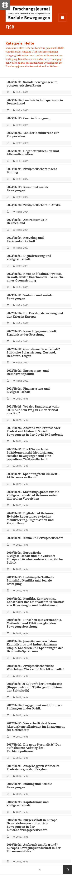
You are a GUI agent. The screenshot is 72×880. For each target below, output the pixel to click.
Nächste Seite (67, 869)
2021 (18, 398)
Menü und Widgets (62, 21)
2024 (25, 179)
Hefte (19, 92)
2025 (25, 110)
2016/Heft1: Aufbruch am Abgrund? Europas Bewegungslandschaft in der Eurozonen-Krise (34, 848)
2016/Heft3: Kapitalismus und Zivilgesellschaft (28, 803)
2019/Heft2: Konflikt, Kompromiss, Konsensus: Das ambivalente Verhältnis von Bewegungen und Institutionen (35, 602)
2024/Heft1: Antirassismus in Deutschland (27, 221)
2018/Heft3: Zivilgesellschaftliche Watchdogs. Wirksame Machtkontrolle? (35, 667)
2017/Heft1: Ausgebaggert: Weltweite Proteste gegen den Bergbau (33, 767)
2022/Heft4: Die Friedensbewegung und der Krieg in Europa (35, 314)
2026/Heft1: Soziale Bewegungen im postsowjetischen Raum (32, 83)
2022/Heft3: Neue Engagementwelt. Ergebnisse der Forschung (32, 332)
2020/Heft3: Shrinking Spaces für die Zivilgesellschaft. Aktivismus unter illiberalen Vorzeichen (33, 495)
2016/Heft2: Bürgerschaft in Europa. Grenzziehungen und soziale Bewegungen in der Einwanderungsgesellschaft (32, 825)
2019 (18, 569)
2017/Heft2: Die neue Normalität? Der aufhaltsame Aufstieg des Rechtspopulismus (34, 747)
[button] (5, 5)
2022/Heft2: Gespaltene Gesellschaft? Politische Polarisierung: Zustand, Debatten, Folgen (33, 352)
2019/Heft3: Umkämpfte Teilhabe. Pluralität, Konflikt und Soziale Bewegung (31, 580)
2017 (18, 715)
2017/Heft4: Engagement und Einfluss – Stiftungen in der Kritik (34, 706)
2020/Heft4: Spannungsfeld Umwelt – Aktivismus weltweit (33, 475)
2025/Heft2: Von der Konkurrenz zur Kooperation (33, 134)
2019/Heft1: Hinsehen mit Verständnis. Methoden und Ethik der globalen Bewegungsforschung (34, 623)
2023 (25, 247)
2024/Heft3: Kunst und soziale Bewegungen (28, 188)
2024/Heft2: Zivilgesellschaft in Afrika (34, 205)
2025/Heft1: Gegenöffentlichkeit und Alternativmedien (33, 152)
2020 (18, 484)
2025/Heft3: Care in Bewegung (28, 118)
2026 (25, 92)
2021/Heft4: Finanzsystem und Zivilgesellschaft (28, 390)
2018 (18, 658)
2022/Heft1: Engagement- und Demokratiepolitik (28, 372)
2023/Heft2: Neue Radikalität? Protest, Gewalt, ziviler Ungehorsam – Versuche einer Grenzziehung (35, 277)
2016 (18, 794)
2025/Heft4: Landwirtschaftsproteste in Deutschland (35, 101)
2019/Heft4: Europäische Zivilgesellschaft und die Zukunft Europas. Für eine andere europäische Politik (35, 557)
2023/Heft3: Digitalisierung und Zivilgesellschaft (29, 257)
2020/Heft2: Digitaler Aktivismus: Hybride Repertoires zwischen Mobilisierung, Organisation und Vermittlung (30, 518)
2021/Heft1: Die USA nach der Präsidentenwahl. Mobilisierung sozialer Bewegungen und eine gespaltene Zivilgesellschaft (30, 454)
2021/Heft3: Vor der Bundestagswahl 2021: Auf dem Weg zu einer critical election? (33, 409)
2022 (25, 323)
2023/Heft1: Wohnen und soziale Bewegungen (30, 296)
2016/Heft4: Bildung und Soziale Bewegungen (29, 785)
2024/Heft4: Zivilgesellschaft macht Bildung (32, 170)
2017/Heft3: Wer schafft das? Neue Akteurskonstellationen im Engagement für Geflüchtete (36, 726)
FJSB (10, 27)
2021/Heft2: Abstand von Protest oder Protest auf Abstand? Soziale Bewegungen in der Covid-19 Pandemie (35, 431)
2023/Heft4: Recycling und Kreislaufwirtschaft (25, 239)
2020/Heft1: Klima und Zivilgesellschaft (35, 538)
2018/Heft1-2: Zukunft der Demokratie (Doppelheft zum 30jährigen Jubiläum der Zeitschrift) (34, 687)
